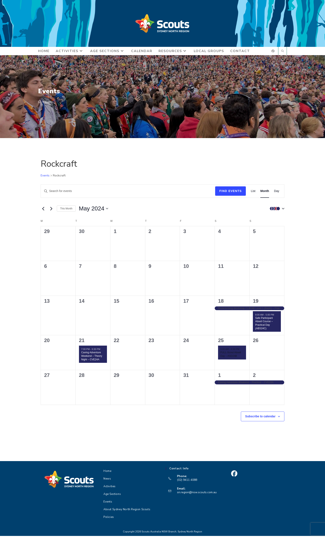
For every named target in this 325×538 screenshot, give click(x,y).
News (107, 481)
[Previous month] (43, 210)
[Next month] (51, 210)
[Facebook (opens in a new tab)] (273, 53)
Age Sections (112, 496)
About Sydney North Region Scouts (126, 511)
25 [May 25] (221, 342)
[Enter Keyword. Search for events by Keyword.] (128, 193)
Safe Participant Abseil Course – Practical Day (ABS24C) (264, 325)
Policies (108, 519)
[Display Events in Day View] (276, 193)
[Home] (39, 104)
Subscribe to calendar (260, 418)
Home (107, 473)
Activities (109, 488)
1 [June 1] (219, 377)
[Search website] (282, 53)
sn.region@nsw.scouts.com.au (197, 495)
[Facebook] (234, 475)
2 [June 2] (254, 377)
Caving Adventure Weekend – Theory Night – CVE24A (91, 358)
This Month (66, 210)
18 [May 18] (221, 303)
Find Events (230, 193)
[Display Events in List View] (253, 193)
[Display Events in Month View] (264, 193)
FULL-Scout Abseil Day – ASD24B (230, 356)
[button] (276, 210)
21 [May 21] (82, 342)
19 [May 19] (255, 303)
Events (49, 104)
